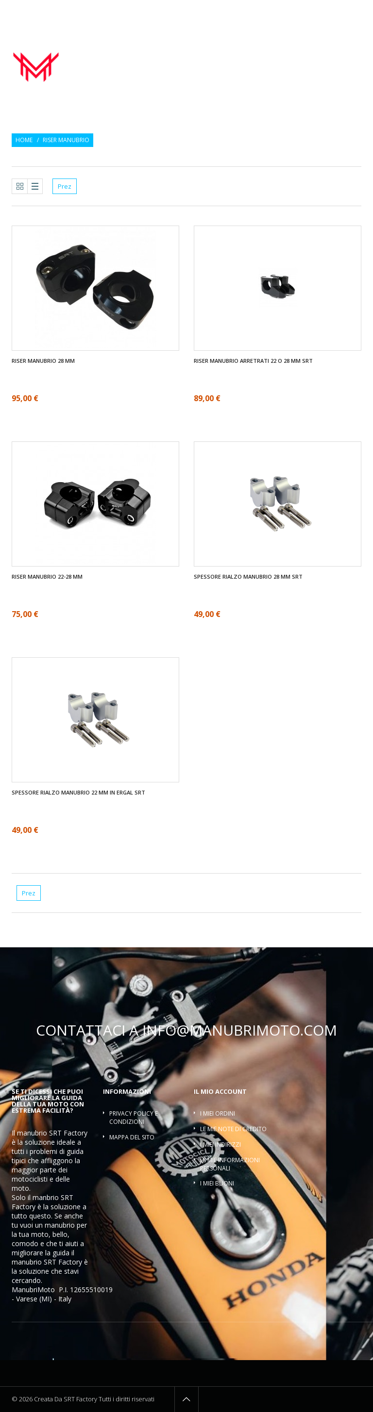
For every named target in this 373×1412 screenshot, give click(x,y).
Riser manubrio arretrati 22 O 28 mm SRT (253, 360)
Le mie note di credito (233, 1129)
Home (24, 140)
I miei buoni (217, 1183)
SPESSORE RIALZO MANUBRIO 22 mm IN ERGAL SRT (78, 792)
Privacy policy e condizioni (133, 1117)
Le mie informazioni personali (230, 1164)
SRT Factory (63, 1261)
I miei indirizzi (220, 1144)
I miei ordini (217, 1113)
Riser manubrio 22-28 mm (47, 576)
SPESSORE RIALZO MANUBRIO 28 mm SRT (248, 576)
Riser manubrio (258, 61)
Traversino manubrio (326, 61)
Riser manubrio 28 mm (43, 360)
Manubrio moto (188, 51)
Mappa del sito (131, 1137)
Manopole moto (249, 51)
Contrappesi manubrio (320, 51)
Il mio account (220, 1091)
